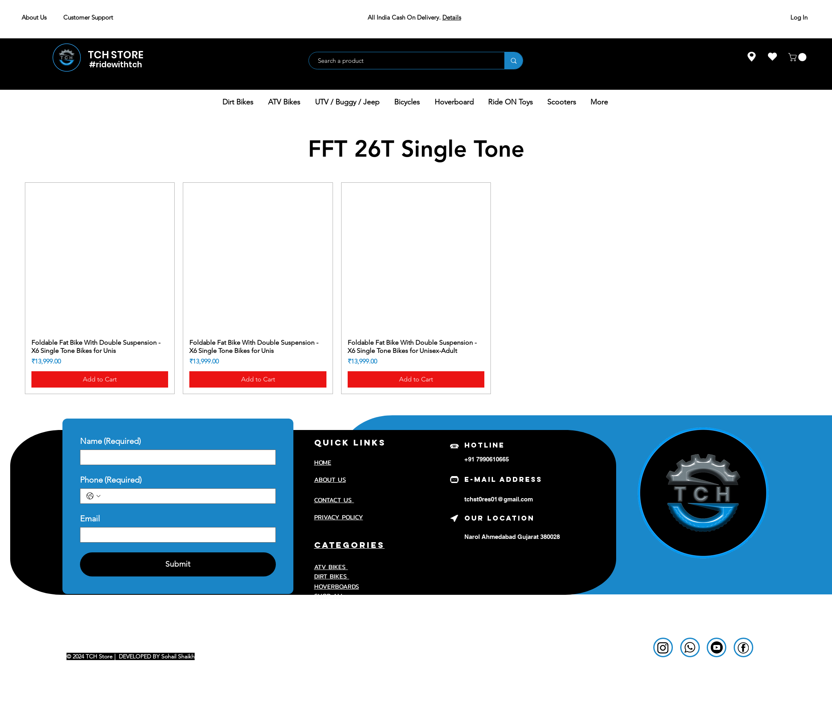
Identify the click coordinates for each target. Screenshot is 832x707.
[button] (798, 57)
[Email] (175, 534)
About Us (34, 17)
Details (451, 17)
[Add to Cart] (99, 379)
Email (90, 518)
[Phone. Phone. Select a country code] (93, 496)
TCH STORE (116, 55)
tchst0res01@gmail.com (498, 499)
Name (110, 441)
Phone (111, 480)
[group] (416, 288)
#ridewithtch (115, 64)
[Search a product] (402, 60)
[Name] (175, 457)
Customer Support (88, 17)
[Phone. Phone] (186, 496)
